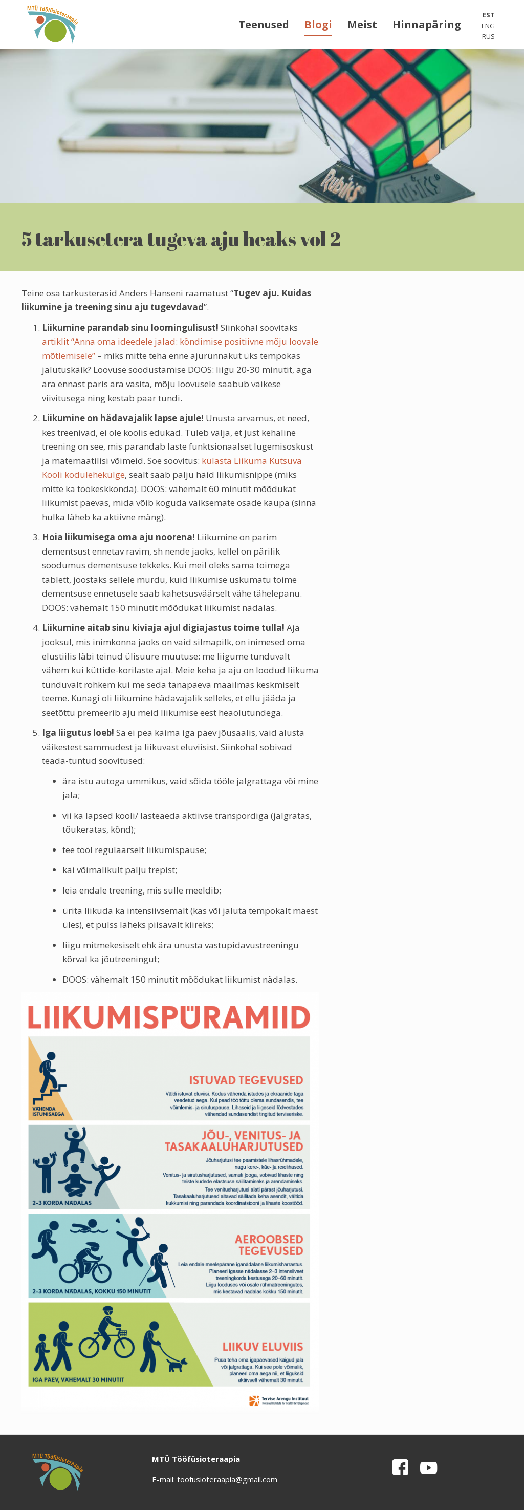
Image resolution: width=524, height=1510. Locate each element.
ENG (488, 25)
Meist (362, 24)
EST (489, 14)
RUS (488, 36)
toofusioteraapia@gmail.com (227, 1479)
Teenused (263, 24)
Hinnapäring (426, 24)
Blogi (318, 24)
